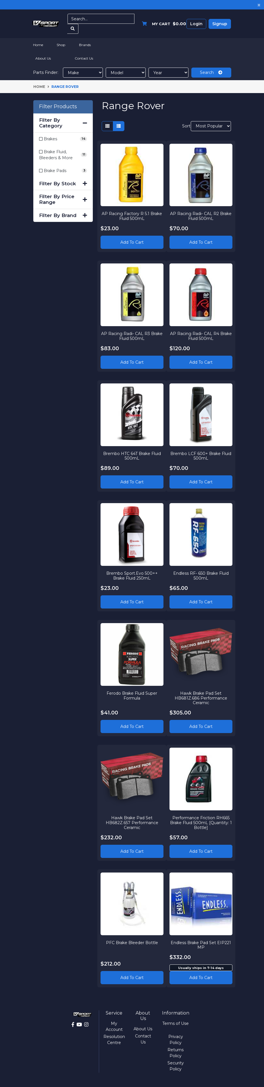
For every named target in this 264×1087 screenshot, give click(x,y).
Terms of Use (175, 1023)
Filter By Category (63, 123)
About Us (43, 58)
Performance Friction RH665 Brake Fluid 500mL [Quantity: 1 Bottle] (201, 822)
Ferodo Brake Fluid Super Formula (132, 695)
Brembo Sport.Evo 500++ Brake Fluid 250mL (132, 576)
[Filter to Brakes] (63, 139)
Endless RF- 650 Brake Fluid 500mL (201, 576)
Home (38, 45)
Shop (61, 45)
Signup (219, 23)
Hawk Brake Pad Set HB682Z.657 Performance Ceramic (132, 822)
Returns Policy (175, 1052)
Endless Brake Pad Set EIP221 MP (201, 945)
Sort (185, 126)
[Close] (259, 5)
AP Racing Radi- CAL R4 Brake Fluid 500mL (201, 336)
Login (196, 23)
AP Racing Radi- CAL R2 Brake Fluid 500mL (201, 216)
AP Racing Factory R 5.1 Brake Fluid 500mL (132, 216)
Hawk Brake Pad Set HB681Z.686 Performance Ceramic (201, 697)
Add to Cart (132, 242)
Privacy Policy (175, 1039)
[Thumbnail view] (107, 126)
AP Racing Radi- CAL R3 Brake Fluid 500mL (132, 336)
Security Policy (175, 1066)
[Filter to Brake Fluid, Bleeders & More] (63, 154)
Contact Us (84, 58)
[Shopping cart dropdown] (162, 24)
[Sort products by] (211, 126)
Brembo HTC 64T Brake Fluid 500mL (132, 456)
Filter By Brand (63, 215)
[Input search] (101, 19)
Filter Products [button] (58, 107)
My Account (114, 1026)
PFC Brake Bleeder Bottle (132, 942)
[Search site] (72, 29)
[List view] (118, 126)
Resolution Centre (114, 1039)
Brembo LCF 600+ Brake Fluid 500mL (200, 456)
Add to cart (201, 977)
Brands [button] (85, 45)
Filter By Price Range (63, 199)
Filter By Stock (63, 183)
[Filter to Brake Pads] (63, 170)
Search (211, 72)
